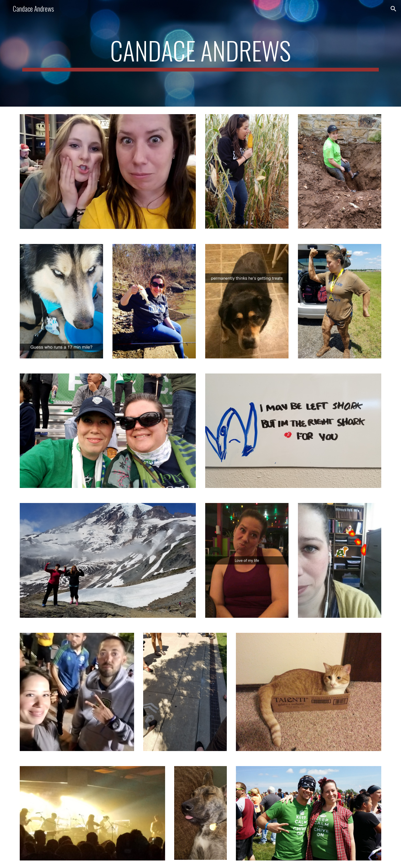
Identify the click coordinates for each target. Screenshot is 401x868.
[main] (200, 53)
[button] (393, 8)
